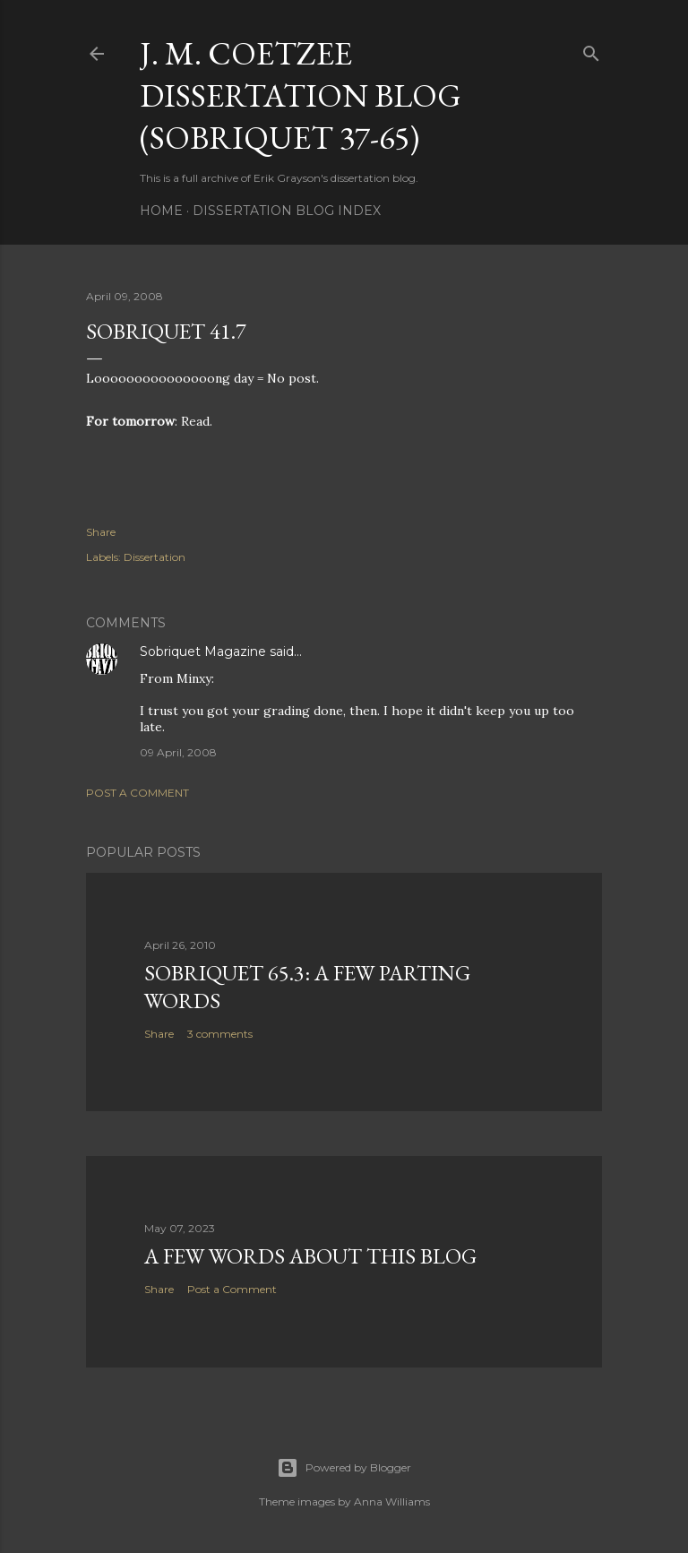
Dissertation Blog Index (287, 211)
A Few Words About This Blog (310, 1256)
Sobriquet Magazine (203, 651)
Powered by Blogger (344, 1468)
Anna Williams (392, 1501)
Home (161, 211)
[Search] (591, 49)
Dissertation (154, 557)
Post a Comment (137, 792)
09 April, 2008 (178, 752)
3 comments (220, 1033)
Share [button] (101, 532)
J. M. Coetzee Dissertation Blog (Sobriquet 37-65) (300, 95)
